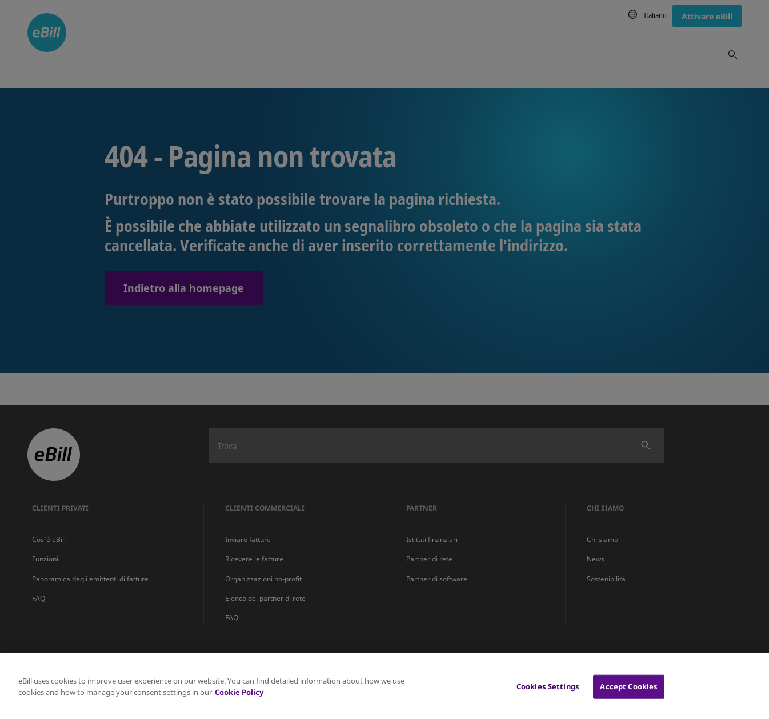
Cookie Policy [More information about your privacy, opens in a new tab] (239, 698)
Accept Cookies (629, 693)
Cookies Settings (547, 693)
